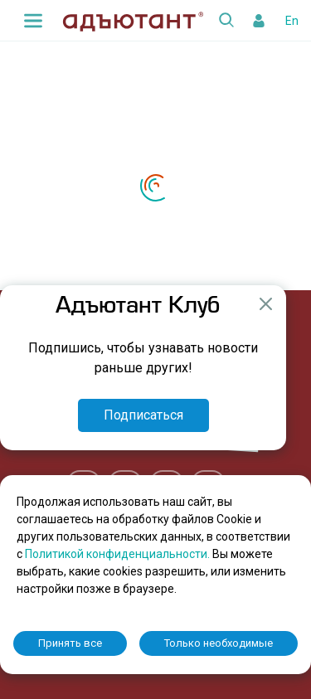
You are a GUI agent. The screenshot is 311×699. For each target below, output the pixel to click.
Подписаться (143, 415)
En (292, 20)
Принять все (70, 643)
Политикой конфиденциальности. (118, 554)
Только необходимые (218, 643)
